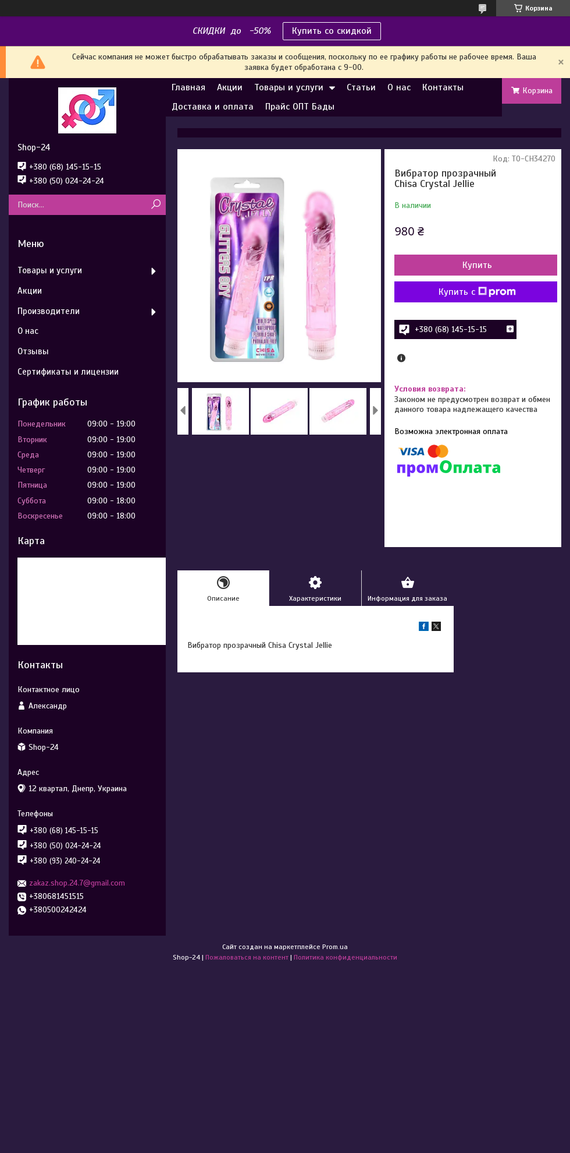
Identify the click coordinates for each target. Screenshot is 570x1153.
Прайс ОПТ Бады (299, 106)
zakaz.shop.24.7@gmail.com (77, 883)
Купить (477, 265)
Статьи (361, 87)
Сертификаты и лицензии (68, 371)
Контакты (443, 87)
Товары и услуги (288, 87)
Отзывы (33, 351)
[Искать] (155, 205)
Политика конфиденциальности (345, 957)
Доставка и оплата (213, 106)
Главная (188, 87)
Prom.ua (335, 947)
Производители (48, 311)
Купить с (477, 292)
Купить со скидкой (332, 31)
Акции (230, 87)
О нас (399, 87)
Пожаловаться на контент (246, 957)
